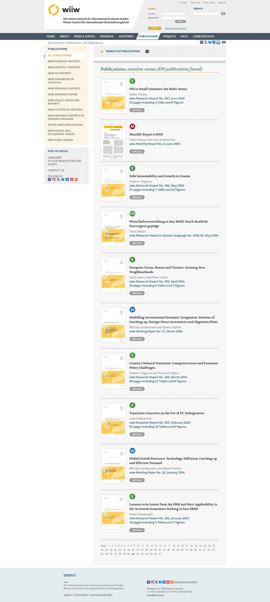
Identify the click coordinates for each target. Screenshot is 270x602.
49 (195, 549)
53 (213, 549)
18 (173, 545)
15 (160, 545)
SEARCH (223, 13)
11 (142, 545)
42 (164, 549)
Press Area (209, 2)
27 (214, 545)
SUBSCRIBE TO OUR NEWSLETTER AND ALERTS (64, 161)
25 (205, 545)
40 (155, 549)
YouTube (71, 179)
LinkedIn (67, 179)
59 (124, 553)
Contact (183, 2)
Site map (195, 2)
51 (204, 549)
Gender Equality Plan (101, 594)
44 (173, 549)
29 (106, 549)
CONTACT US (56, 170)
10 (138, 545)
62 (137, 553)
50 (200, 549)
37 (142, 549)
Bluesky (62, 179)
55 (106, 553)
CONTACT (70, 575)
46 (182, 549)
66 (155, 553)
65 (151, 553)
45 (177, 549)
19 (178, 545)
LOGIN (180, 21)
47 (186, 549)
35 (133, 549)
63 (142, 553)
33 (124, 549)
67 (160, 553)
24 (200, 545)
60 (128, 553)
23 (196, 545)
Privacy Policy (81, 594)
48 (191, 549)
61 (133, 553)
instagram (53, 179)
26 (209, 545)
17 (169, 545)
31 (115, 549)
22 (191, 545)
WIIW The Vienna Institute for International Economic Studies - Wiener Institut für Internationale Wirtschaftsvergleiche (94, 14)
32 (119, 549)
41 (160, 549)
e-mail (151, 13)
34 (128, 549)
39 (151, 549)
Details (137, 110)
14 (156, 545)
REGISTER (155, 28)
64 (146, 553)
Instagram (152, 582)
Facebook (49, 179)
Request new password (175, 28)
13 (151, 545)
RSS (76, 179)
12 (147, 545)
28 (102, 549)
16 (165, 545)
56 (111, 553)
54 (102, 553)
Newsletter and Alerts (185, 581)
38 (146, 549)
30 (111, 549)
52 (209, 549)
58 (119, 553)
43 (168, 549)
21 (187, 545)
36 (137, 549)
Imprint (222, 2)
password (153, 17)
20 (182, 545)
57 (115, 553)
